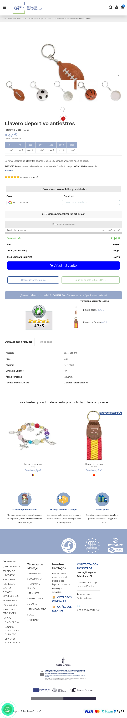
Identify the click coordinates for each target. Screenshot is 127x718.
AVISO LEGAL (9, 579)
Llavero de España (92, 322)
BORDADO (34, 620)
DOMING (33, 604)
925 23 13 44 (84, 594)
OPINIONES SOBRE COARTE (12, 641)
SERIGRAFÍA (35, 573)
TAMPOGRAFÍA (36, 598)
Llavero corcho (90, 310)
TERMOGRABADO (37, 609)
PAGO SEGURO (10, 605)
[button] (63, 214)
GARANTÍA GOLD (11, 600)
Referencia (10, 130)
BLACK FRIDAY (12, 622)
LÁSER (32, 615)
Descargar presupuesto (33, 280)
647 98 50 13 (84, 598)
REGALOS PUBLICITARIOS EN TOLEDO (12, 631)
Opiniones (46, 341)
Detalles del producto (18, 341)
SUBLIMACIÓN (36, 579)
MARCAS (7, 618)
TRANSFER (34, 593)
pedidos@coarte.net (88, 610)
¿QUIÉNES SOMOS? (12, 566)
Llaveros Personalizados (76, 383)
